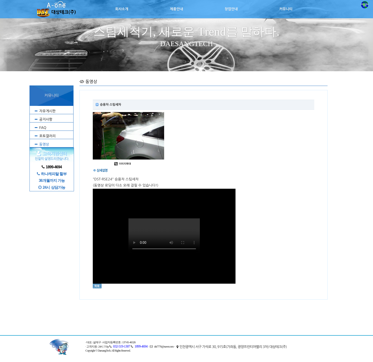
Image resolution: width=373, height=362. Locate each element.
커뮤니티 (285, 9)
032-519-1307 (121, 346)
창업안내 (231, 9)
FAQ (42, 127)
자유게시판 (47, 111)
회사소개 (121, 9)
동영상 (44, 144)
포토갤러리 (47, 136)
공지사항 (45, 119)
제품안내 (176, 9)
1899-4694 (140, 346)
